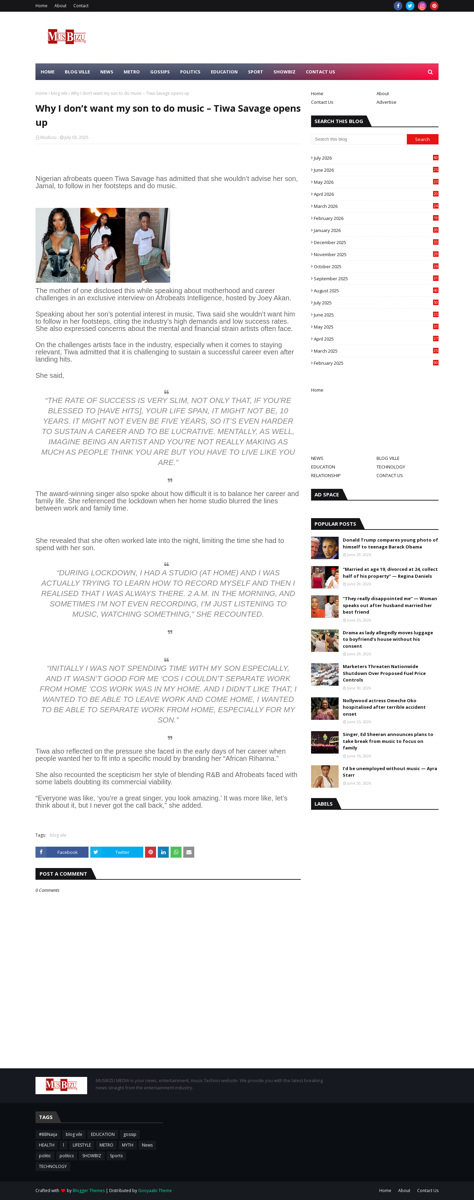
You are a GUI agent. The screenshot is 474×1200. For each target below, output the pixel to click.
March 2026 (376, 206)
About (60, 6)
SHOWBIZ (91, 1156)
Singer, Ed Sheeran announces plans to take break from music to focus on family (388, 741)
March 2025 (376, 351)
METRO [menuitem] (132, 72)
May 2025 (376, 327)
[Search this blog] (359, 139)
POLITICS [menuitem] (190, 72)
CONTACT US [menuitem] (320, 72)
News (147, 1145)
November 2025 (376, 254)
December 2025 (376, 242)
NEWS (317, 458)
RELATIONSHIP (326, 475)
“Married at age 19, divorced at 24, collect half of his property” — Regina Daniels (390, 572)
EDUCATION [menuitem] (224, 72)
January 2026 (376, 230)
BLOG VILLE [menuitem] (77, 72)
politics (67, 1156)
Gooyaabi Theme (155, 1190)
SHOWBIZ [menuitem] (285, 72)
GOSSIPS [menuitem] (160, 72)
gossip (129, 1134)
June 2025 (376, 315)
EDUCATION (323, 467)
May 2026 (376, 182)
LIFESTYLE (82, 1145)
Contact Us (322, 102)
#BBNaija (48, 1134)
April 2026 (376, 194)
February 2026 (376, 218)
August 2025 (376, 291)
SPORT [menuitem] (255, 72)
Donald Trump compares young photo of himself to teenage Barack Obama (390, 543)
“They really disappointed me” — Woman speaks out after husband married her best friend (390, 605)
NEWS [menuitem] (106, 72)
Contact (81, 6)
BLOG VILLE (388, 458)
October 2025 (376, 266)
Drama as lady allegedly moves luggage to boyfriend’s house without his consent (388, 639)
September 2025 (376, 278)
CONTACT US (390, 475)
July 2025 (376, 303)
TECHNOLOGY (391, 467)
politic (45, 1156)
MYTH (127, 1145)
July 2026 (376, 158)
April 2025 (376, 339)
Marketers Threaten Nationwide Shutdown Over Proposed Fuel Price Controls (384, 673)
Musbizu (48, 137)
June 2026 (376, 170)
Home (41, 6)
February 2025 (376, 363)
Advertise (386, 102)
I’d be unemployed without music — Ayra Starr (390, 771)
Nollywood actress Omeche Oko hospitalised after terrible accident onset (384, 707)
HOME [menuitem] (47, 72)
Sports (116, 1156)
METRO (106, 1145)
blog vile (59, 93)
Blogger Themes (89, 1190)
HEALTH (46, 1145)
